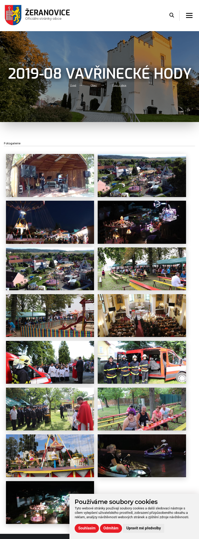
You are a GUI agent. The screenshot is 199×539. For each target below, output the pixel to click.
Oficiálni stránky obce (49, 16)
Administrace (16, 533)
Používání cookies (161, 456)
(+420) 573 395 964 (119, 476)
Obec (93, 85)
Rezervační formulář (163, 462)
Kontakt (58, 469)
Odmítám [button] (110, 528)
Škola (56, 457)
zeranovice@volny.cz (117, 465)
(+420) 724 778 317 (119, 471)
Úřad (55, 445)
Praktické (59, 463)
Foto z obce (120, 85)
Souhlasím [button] (87, 528)
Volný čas (59, 451)
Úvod (71, 85)
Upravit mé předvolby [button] (143, 528)
